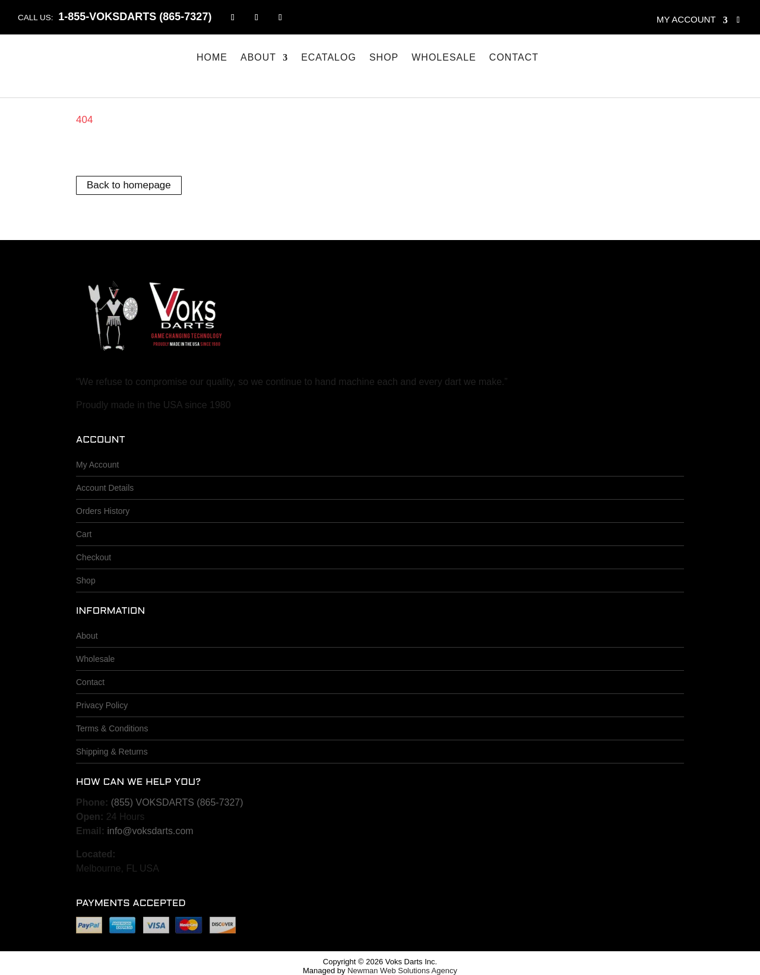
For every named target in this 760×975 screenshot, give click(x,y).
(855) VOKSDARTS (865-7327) (177, 802)
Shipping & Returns (112, 751)
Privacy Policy (102, 705)
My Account (97, 464)
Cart (83, 534)
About (258, 57)
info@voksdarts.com (150, 831)
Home (212, 57)
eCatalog (328, 57)
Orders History (102, 511)
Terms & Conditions (112, 728)
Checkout (93, 557)
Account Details (105, 488)
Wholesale (443, 57)
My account (686, 19)
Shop (383, 57)
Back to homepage (129, 185)
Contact (514, 57)
